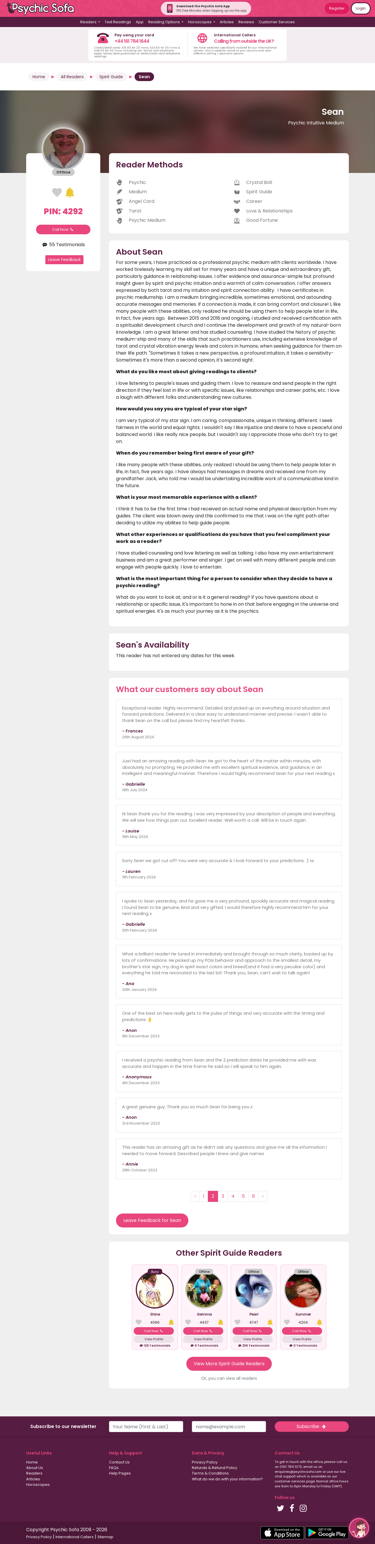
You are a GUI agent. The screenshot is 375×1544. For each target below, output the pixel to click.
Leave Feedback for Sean (152, 1220)
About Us (34, 1467)
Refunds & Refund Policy (214, 1467)
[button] (359, 1528)
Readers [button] (88, 21)
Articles (227, 21)
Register (337, 8)
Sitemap (105, 1536)
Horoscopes (38, 1484)
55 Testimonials (63, 244)
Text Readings (118, 21)
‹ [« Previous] (195, 1196)
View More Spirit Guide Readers (229, 1363)
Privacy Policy (204, 1462)
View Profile (153, 1339)
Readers (34, 1473)
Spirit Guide (111, 77)
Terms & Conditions (210, 1473)
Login (361, 8)
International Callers (75, 1536)
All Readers (72, 77)
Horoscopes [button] (200, 21)
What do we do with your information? (227, 1479)
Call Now (63, 229)
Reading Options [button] (164, 21)
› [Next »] (262, 1196)
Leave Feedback (64, 259)
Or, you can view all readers (229, 1378)
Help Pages (120, 1473)
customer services (290, 1481)
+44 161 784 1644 (132, 41)
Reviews (246, 21)
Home (39, 77)
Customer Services (277, 21)
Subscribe (312, 1426)
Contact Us (119, 1462)
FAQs (114, 1467)
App (140, 21)
